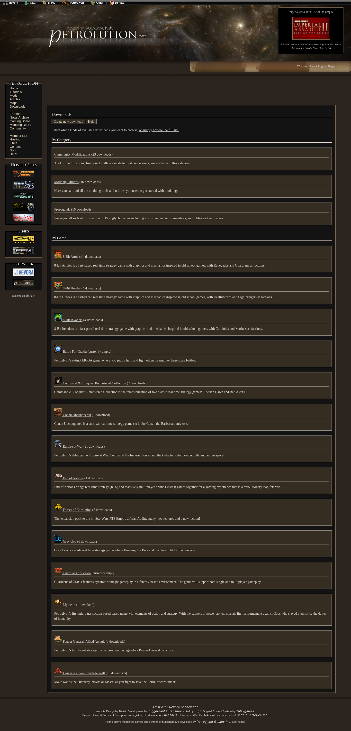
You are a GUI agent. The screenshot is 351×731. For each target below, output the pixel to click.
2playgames (245, 711)
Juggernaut (156, 711)
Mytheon (64, 605)
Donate (117, 2)
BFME (48, 2)
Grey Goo (65, 541)
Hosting (15, 139)
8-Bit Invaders (68, 320)
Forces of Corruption (72, 510)
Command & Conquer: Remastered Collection (90, 383)
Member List (18, 136)
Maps (14, 103)
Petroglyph (72, 2)
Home (14, 88)
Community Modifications (72, 154)
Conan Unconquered (72, 415)
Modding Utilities (66, 182)
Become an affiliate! (24, 295)
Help (91, 121)
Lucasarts (169, 715)
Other (96, 2)
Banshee (175, 711)
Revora (10, 2)
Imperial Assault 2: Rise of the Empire (311, 12)
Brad (122, 711)
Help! (13, 154)
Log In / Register (328, 66)
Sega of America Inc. (253, 715)
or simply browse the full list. (159, 130)
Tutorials (16, 92)
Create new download (68, 121)
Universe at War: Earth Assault (79, 673)
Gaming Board (20, 121)
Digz (197, 711)
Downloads (17, 106)
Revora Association (183, 707)
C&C (30, 2)
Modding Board (20, 125)
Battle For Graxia (70, 351)
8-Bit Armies (67, 257)
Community (18, 128)
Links (13, 143)
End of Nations (68, 478)
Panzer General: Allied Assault (79, 641)
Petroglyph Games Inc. (214, 721)
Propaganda (62, 209)
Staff (13, 150)
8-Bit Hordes (67, 288)
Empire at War (68, 446)
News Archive (19, 117)
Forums (15, 114)
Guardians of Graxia (72, 573)
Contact (15, 146)
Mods (14, 95)
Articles (15, 99)
